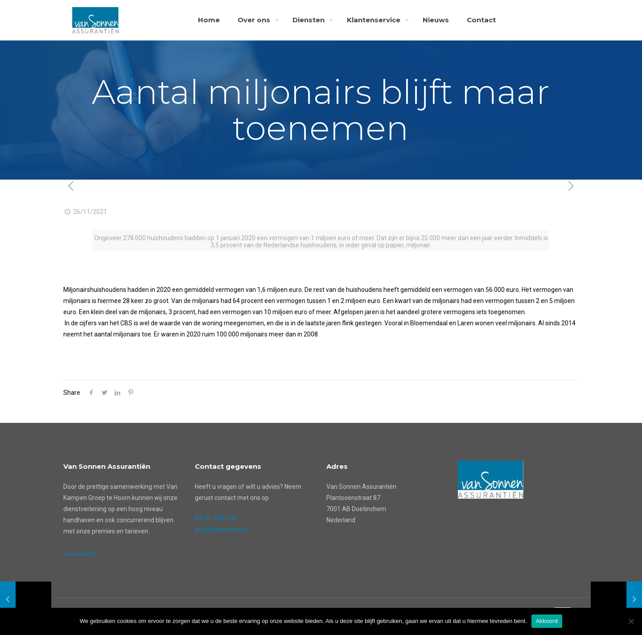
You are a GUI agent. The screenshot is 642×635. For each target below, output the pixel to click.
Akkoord (547, 621)
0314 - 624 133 (216, 518)
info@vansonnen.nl (222, 529)
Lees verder (79, 553)
